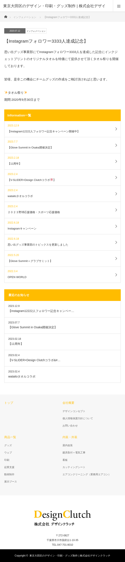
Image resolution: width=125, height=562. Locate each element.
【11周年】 (16, 343)
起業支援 (9, 467)
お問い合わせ (70, 425)
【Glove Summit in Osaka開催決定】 (32, 327)
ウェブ (8, 452)
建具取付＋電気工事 (73, 452)
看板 (65, 460)
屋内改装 (67, 445)
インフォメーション (36, 31)
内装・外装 (69, 437)
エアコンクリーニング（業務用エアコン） (86, 474)
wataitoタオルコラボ (21, 376)
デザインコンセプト (73, 411)
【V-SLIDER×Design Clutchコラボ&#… (34, 360)
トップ (8, 402)
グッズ (8, 445)
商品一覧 (10, 437)
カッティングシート (73, 467)
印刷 (6, 460)
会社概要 (68, 402)
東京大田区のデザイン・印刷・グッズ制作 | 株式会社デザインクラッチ (69, 555)
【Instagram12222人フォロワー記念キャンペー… (41, 311)
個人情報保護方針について (77, 418)
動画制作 (9, 474)
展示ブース (10, 481)
